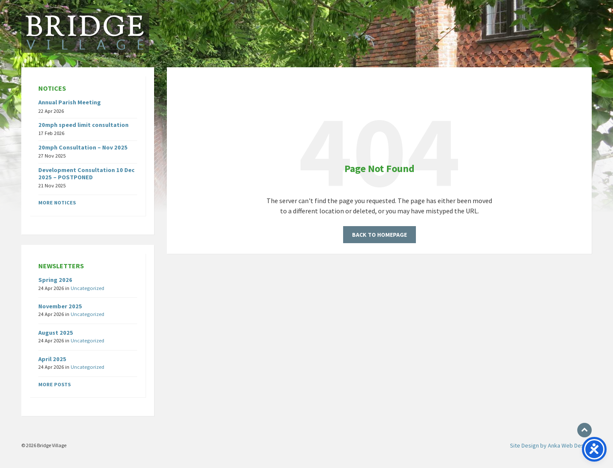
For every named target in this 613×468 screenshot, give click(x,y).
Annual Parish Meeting (69, 102)
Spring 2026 (55, 280)
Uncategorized (87, 288)
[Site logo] (85, 50)
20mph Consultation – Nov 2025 (83, 147)
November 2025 (60, 306)
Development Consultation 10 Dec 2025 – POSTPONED (86, 173)
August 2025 (55, 332)
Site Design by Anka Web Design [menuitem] (551, 445)
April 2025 (52, 359)
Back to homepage (379, 234)
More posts (54, 384)
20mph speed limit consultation (83, 125)
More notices (57, 202)
